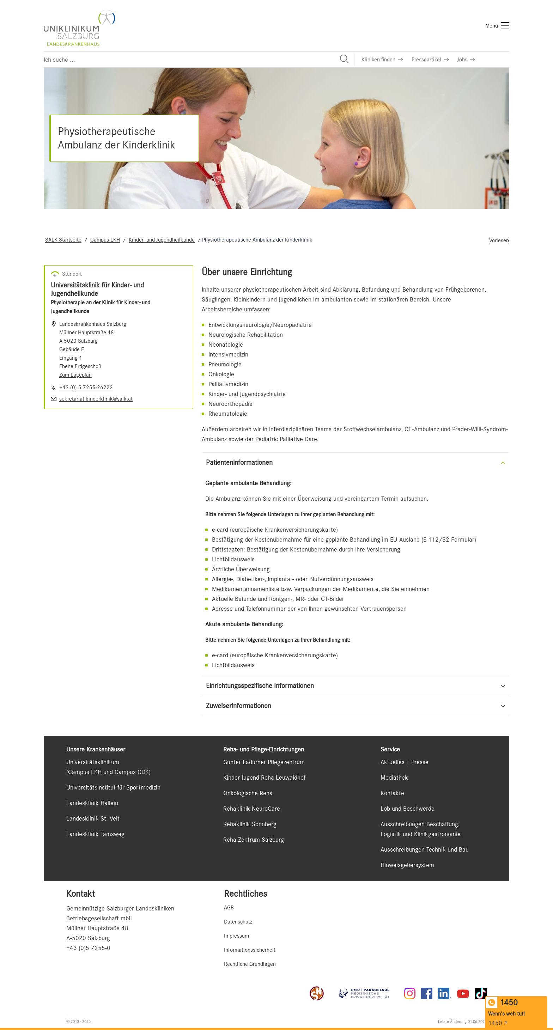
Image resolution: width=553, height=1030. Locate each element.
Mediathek (394, 777)
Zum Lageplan (75, 375)
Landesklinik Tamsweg (95, 833)
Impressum (236, 936)
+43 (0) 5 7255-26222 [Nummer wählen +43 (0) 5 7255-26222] (86, 387)
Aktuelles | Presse (405, 762)
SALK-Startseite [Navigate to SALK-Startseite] (63, 240)
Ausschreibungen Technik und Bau (425, 849)
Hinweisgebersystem (407, 865)
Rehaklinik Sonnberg (249, 824)
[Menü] (497, 26)
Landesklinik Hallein (92, 802)
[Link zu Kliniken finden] (382, 59)
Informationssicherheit (249, 950)
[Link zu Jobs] (466, 59)
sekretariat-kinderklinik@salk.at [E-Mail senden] (96, 399)
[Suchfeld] (199, 59)
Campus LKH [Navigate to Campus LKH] (105, 240)
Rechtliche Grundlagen (250, 964)
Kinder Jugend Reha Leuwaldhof (264, 777)
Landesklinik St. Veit (93, 818)
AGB (229, 907)
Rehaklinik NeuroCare (251, 808)
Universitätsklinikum (92, 762)
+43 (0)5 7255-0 (88, 947)
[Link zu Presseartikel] (430, 59)
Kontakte (392, 793)
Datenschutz (238, 922)
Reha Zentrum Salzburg (253, 839)
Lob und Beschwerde (408, 808)
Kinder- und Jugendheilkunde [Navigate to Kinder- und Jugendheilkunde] (162, 240)
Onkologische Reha (248, 793)
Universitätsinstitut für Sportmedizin (113, 787)
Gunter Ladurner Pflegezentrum (264, 762)
